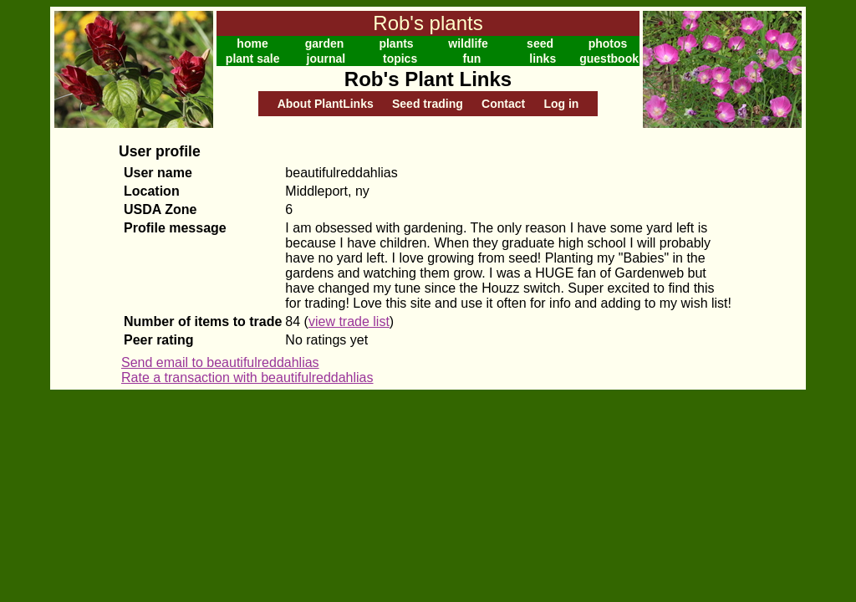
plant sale (253, 58)
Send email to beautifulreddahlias (220, 362)
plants (396, 43)
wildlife (467, 43)
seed (540, 43)
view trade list (349, 321)
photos (608, 43)
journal (326, 58)
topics (400, 58)
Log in (560, 103)
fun (472, 58)
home (252, 43)
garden (324, 43)
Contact (503, 103)
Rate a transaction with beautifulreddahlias (247, 377)
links (542, 58)
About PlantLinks (326, 103)
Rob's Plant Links (428, 79)
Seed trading (427, 103)
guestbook (609, 58)
